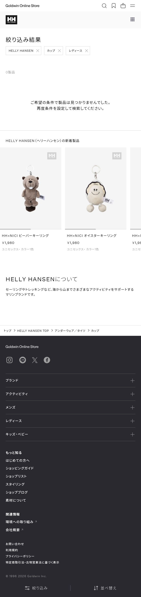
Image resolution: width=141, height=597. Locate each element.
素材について (16, 500)
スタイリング (15, 484)
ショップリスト (16, 476)
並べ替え (105, 588)
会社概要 (15, 530)
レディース (75, 50)
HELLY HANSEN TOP (33, 331)
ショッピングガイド (20, 468)
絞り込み (36, 588)
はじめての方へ (18, 460)
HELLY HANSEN (21, 50)
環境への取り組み (21, 522)
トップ (8, 331)
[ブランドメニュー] (132, 20)
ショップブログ (17, 492)
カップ (51, 50)
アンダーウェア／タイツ (70, 331)
